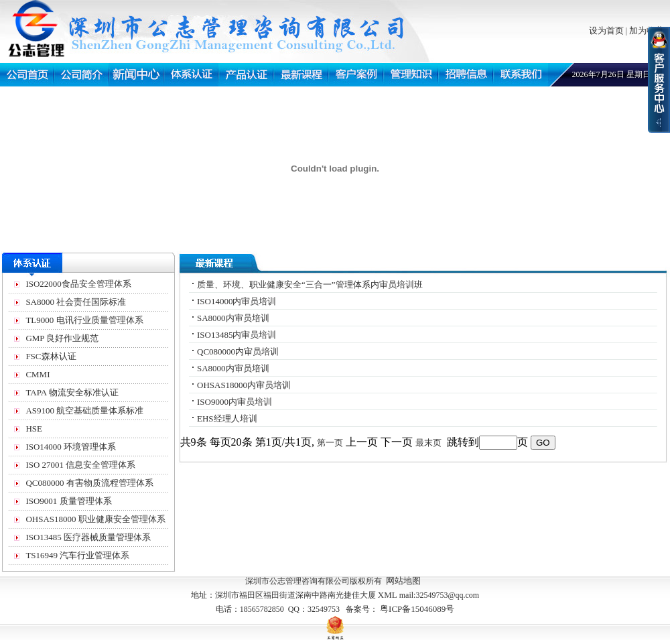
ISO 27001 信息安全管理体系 (80, 465)
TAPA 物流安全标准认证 (71, 392)
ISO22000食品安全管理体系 (78, 284)
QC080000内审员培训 (238, 351)
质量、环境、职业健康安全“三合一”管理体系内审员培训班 (310, 284)
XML (387, 595)
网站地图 (403, 581)
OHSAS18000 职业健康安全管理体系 (95, 519)
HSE (33, 429)
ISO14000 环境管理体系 (70, 447)
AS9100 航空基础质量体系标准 (84, 410)
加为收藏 (646, 30)
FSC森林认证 (50, 356)
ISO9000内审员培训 (234, 402)
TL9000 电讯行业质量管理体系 (84, 320)
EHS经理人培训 (227, 418)
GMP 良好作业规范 (61, 338)
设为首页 (606, 30)
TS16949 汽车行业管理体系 (77, 555)
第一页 (330, 443)
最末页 (428, 443)
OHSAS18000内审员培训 (244, 385)
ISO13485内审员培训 (236, 335)
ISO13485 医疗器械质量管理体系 (88, 537)
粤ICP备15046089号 (417, 609)
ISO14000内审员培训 (236, 301)
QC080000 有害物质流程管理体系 (89, 483)
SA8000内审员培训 (233, 318)
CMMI (37, 374)
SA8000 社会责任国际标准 (75, 302)
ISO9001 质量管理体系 (68, 501)
